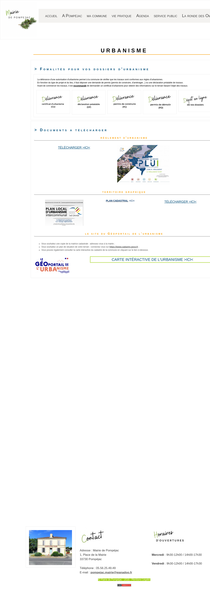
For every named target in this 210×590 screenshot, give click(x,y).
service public (165, 15)
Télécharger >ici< (74, 147)
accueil (51, 15)
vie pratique (122, 15)
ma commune (97, 15)
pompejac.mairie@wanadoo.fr (111, 572)
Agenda (142, 15)
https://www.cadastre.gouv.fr (124, 247)
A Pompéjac (72, 15)
